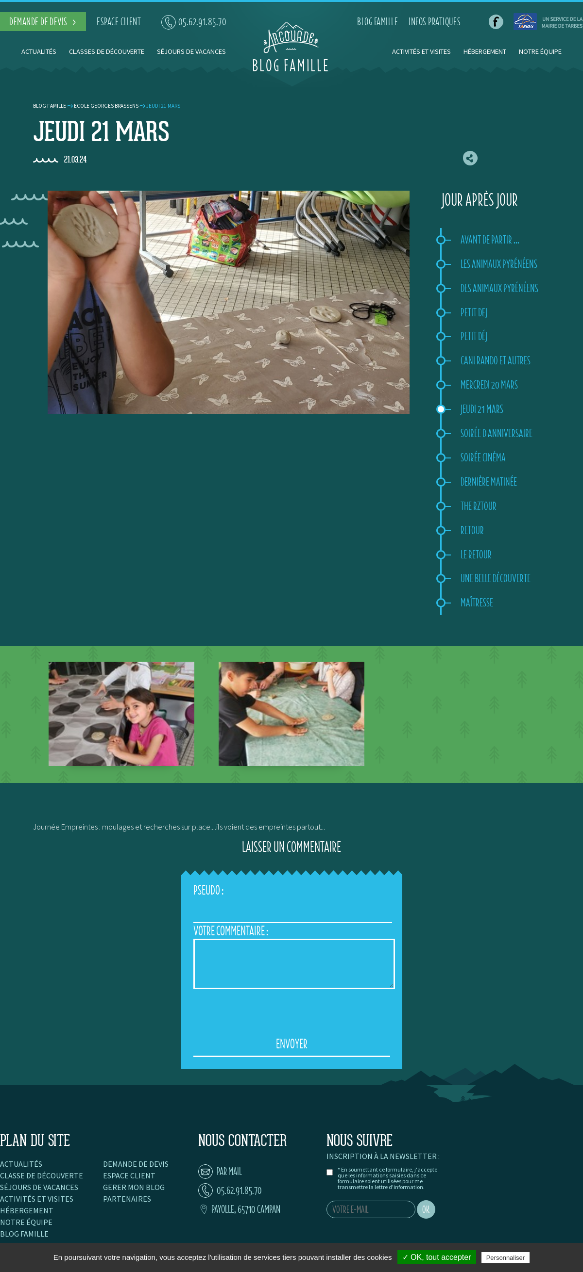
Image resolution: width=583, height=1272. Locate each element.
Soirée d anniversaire (496, 433)
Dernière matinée (489, 481)
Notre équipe (540, 51)
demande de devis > (43, 21)
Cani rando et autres (496, 360)
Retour (472, 530)
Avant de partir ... (490, 239)
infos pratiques (435, 21)
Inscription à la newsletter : (383, 1156)
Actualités (38, 51)
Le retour (476, 554)
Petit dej (474, 312)
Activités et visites (422, 51)
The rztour (479, 506)
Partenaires (127, 1199)
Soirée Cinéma (483, 457)
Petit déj (474, 336)
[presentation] (291, 1013)
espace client (119, 21)
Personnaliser (505, 1257)
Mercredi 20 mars (489, 384)
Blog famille (49, 105)
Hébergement (484, 51)
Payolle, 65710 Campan (239, 1209)
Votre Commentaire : (230, 930)
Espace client (129, 1175)
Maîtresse (477, 602)
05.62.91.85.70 (194, 21)
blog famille (377, 21)
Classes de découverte (106, 51)
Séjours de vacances (191, 51)
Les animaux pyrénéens (499, 264)
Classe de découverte (41, 1175)
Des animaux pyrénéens (499, 288)
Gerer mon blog (134, 1187)
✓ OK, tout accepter (436, 1257)
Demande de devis (136, 1164)
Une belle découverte (496, 578)
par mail (220, 1171)
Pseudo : (208, 890)
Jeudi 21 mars (482, 409)
